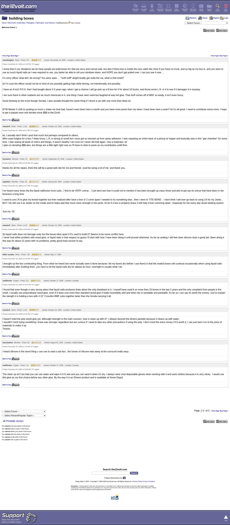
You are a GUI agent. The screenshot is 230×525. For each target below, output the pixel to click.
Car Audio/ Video (144, 10)
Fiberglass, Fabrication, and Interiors (40, 23)
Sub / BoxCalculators (193, 10)
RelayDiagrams (177, 10)
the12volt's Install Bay (16, 23)
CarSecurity (151, 10)
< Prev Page (6, 56)
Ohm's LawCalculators (168, 10)
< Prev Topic (214, 56)
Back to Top (6, 120)
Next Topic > (224, 56)
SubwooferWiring (185, 10)
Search (202, 18)
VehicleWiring (201, 10)
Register (214, 18)
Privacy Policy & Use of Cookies (144, 481)
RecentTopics (209, 10)
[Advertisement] (115, 43)
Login (224, 18)
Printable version (14, 421)
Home (4, 23)
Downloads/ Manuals (160, 10)
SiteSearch (217, 10)
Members (191, 18)
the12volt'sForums (135, 10)
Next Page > (15, 56)
